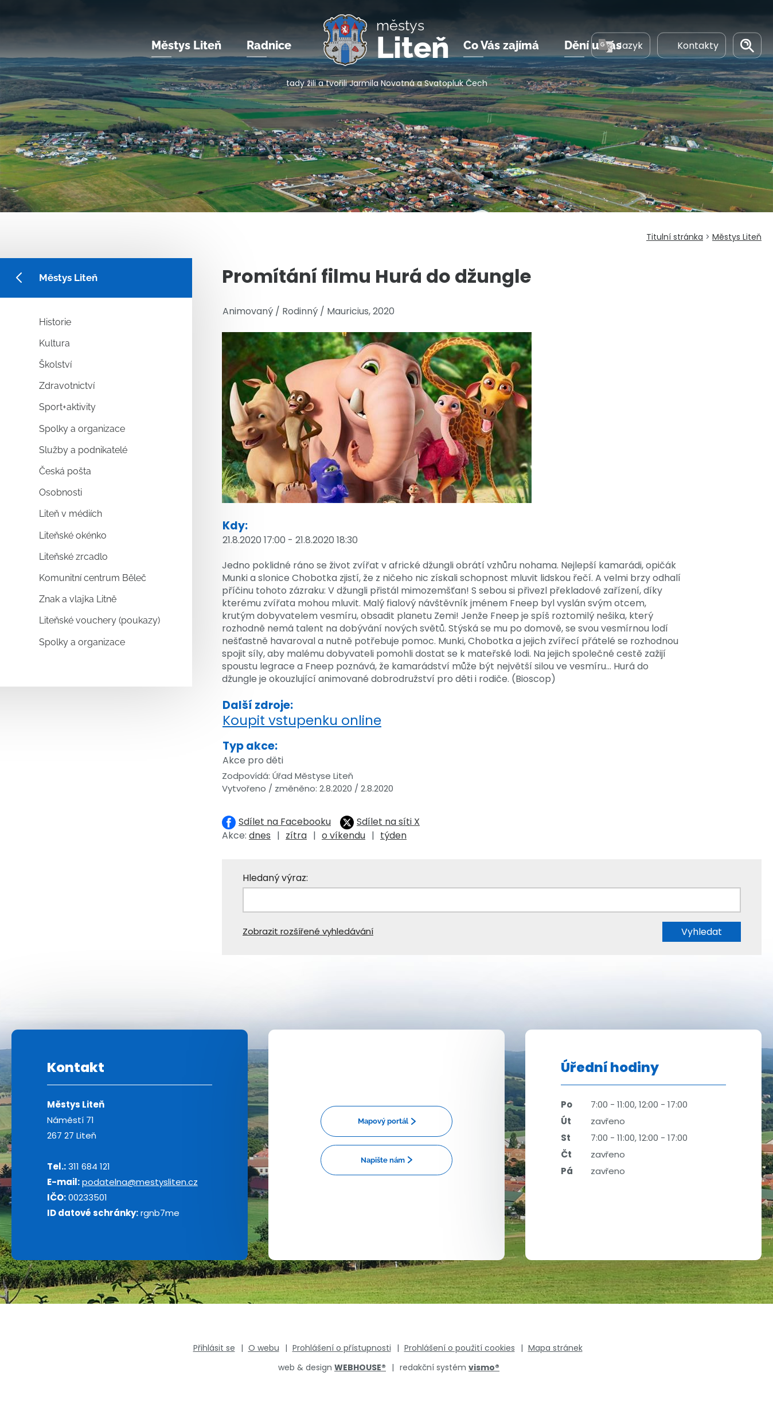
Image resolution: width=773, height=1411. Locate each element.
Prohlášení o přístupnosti (341, 1348)
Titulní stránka (674, 237)
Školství (55, 364)
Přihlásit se (214, 1348)
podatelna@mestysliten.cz (140, 1182)
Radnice (269, 45)
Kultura (54, 343)
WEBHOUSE (360, 1367)
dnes (260, 835)
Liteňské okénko (73, 535)
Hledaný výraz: (275, 877)
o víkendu (343, 835)
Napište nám (383, 1160)
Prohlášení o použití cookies (459, 1348)
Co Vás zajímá (501, 45)
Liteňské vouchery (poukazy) (99, 620)
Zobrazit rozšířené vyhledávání (308, 931)
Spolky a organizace (82, 428)
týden (393, 835)
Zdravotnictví (67, 385)
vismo (484, 1367)
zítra (296, 835)
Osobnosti (60, 492)
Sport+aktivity (67, 407)
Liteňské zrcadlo (73, 556)
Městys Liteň (186, 45)
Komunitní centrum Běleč (92, 577)
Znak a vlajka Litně (77, 599)
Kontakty (692, 45)
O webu (263, 1348)
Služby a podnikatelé (83, 450)
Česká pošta (65, 471)
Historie (55, 322)
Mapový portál (383, 1121)
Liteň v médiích (70, 513)
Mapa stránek (555, 1348)
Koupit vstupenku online (301, 720)
